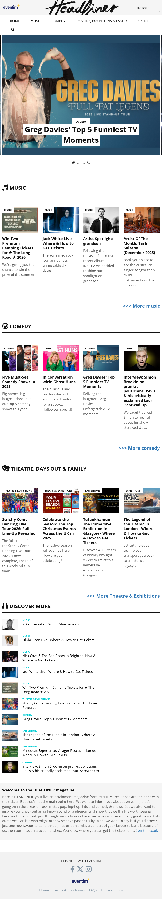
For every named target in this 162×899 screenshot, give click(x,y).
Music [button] (36, 21)
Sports (144, 21)
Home (15, 21)
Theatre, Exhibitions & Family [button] (101, 21)
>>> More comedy (139, 448)
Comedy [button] (58, 21)
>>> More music (141, 305)
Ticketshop (141, 8)
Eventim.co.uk (147, 830)
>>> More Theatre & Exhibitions (123, 596)
